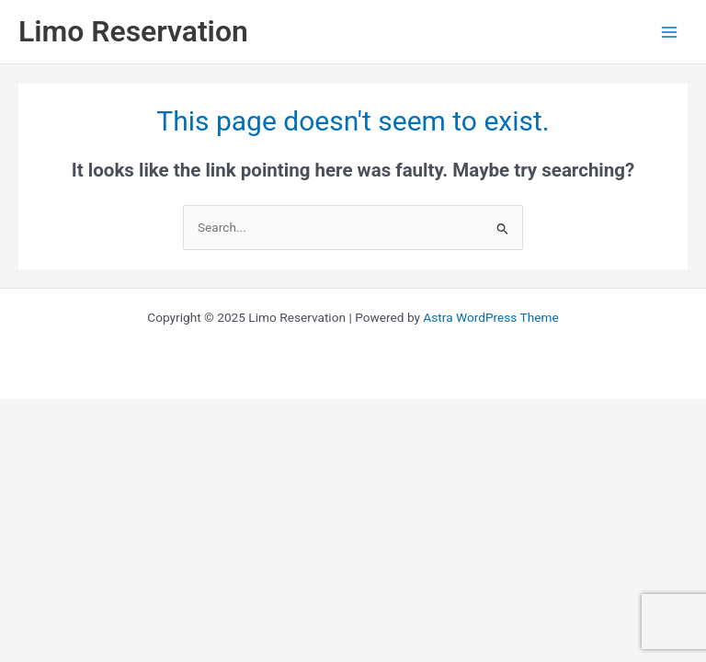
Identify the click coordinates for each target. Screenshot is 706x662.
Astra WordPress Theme (490, 317)
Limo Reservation (133, 31)
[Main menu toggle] (670, 32)
